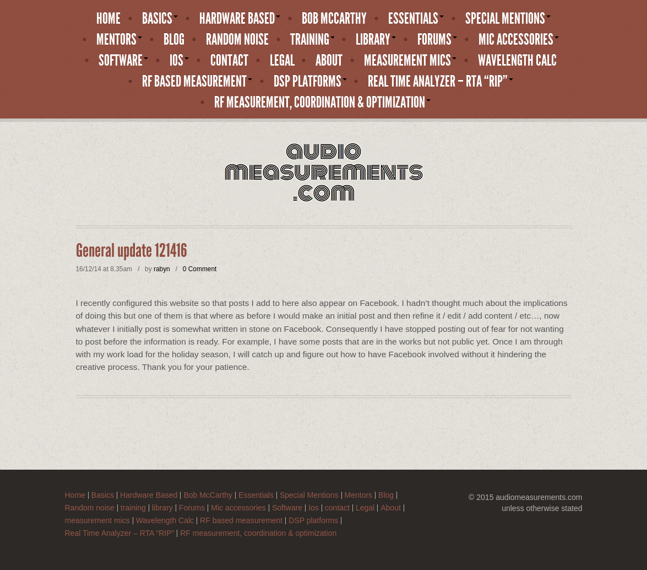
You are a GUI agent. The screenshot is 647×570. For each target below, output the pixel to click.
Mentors (119, 39)
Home (108, 18)
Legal (282, 60)
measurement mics (410, 60)
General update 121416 (131, 251)
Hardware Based (239, 18)
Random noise (237, 39)
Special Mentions (508, 18)
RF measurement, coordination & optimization (322, 102)
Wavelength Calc (517, 60)
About (329, 60)
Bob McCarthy (334, 18)
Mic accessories (519, 39)
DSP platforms (310, 81)
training (312, 39)
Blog (174, 39)
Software (123, 60)
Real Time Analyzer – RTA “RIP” (440, 81)
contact (229, 60)
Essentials (416, 18)
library (376, 39)
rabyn (162, 269)
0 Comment (199, 269)
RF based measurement (197, 81)
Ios (179, 60)
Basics (160, 18)
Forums (437, 39)
